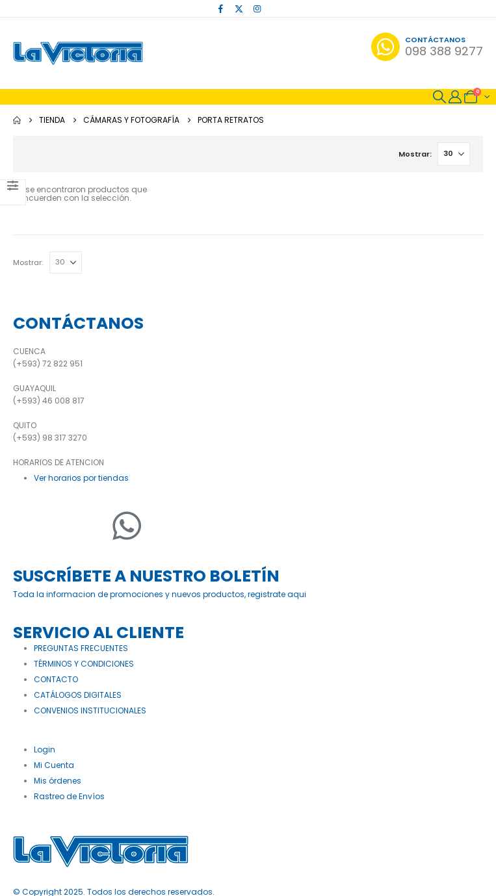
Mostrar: (414, 154)
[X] (238, 8)
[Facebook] (220, 8)
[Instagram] (256, 8)
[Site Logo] (78, 53)
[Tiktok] (275, 8)
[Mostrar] (453, 154)
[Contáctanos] (427, 46)
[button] (439, 96)
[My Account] (455, 96)
